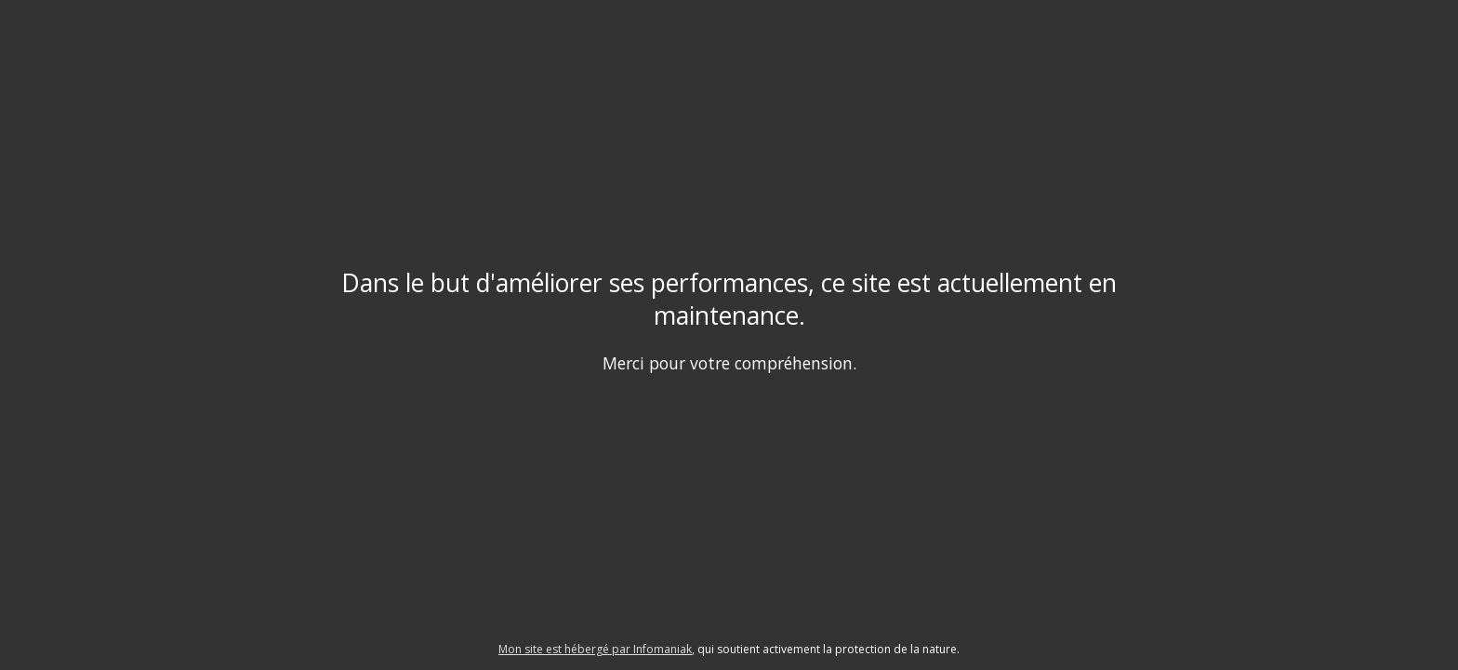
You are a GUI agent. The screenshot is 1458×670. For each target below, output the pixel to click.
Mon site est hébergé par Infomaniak (595, 649)
